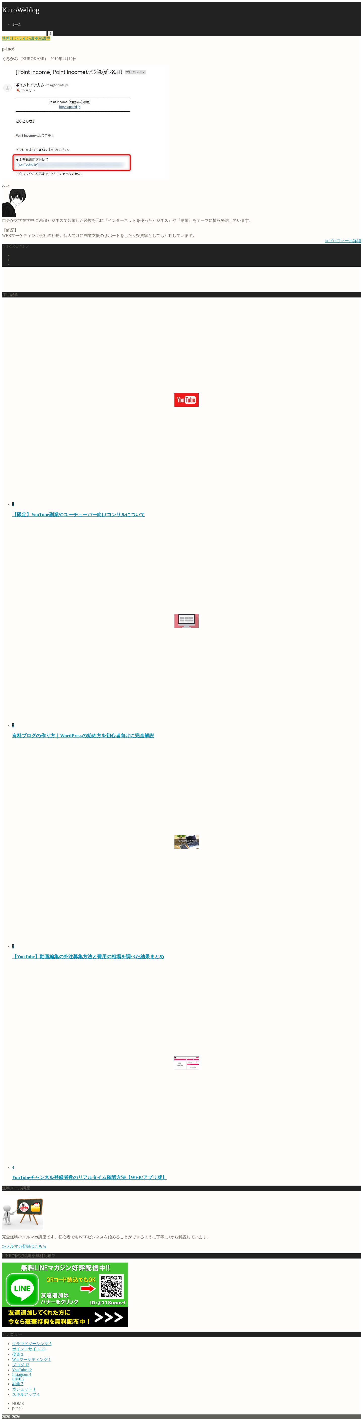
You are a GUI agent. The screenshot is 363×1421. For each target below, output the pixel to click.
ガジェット (23, 1389)
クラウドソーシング (31, 1344)
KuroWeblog (20, 10)
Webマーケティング (31, 1359)
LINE (18, 1379)
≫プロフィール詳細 (343, 241)
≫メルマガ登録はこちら (24, 1246)
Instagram (21, 1374)
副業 (17, 1384)
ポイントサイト (28, 1349)
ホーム (16, 24)
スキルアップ (25, 1394)
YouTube (22, 1370)
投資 (17, 1354)
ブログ (20, 1365)
